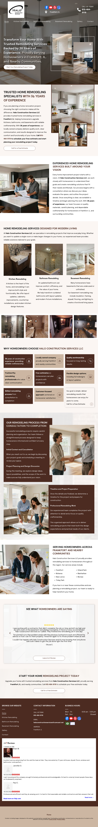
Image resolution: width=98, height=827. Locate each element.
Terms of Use (52, 819)
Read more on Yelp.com (12, 798)
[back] (9, 633)
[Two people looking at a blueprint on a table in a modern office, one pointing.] (85, 323)
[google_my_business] (59, 8)
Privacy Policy (61, 819)
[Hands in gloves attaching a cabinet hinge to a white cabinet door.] (61, 326)
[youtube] (51, 8)
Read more (88, 797)
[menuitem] (6, 21)
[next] (88, 633)
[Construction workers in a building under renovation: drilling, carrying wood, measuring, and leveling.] (37, 325)
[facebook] (46, 8)
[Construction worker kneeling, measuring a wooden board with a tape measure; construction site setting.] (12, 325)
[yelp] (55, 8)
